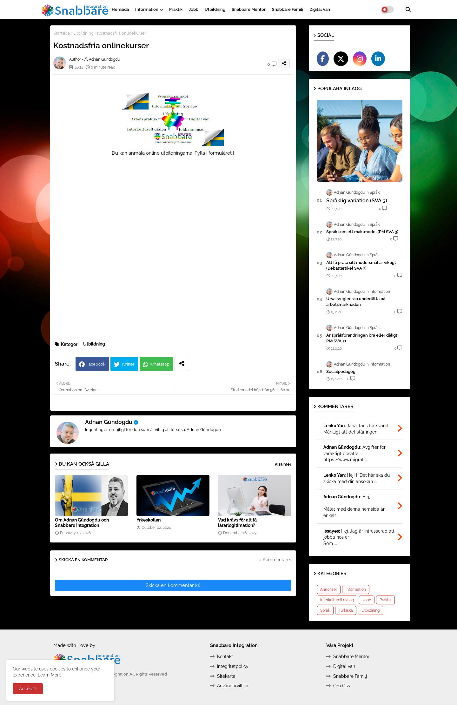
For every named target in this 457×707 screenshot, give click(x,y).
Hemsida (120, 9)
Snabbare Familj (287, 9)
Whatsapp (159, 364)
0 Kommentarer (275, 559)
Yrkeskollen (148, 519)
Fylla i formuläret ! (214, 153)
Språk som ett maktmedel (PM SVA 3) (362, 231)
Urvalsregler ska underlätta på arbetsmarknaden (355, 301)
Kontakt (225, 656)
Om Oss (341, 685)
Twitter (128, 364)
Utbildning (215, 9)
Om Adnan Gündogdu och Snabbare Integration (82, 522)
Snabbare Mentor (249, 9)
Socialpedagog (340, 371)
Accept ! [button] (27, 688)
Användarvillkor (233, 685)
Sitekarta (226, 676)
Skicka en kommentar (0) (173, 585)
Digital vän (319, 9)
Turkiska (346, 610)
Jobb (193, 9)
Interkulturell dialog (337, 600)
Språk (325, 610)
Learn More (49, 674)
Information (146, 9)
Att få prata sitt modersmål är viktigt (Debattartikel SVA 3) (361, 265)
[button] (408, 9)
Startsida (61, 33)
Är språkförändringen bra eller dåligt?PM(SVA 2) (362, 338)
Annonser (328, 589)
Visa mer (283, 464)
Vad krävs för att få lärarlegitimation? (237, 522)
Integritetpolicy (232, 666)
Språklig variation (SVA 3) (356, 201)
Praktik (175, 9)
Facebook (95, 364)
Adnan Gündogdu (108, 422)
